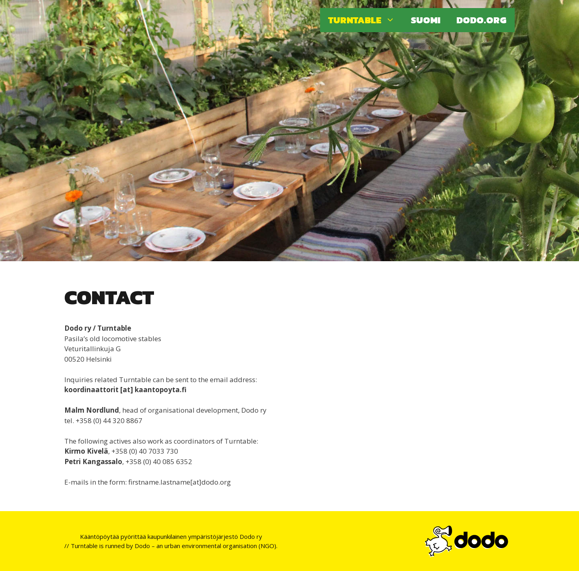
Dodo (142, 546)
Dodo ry (251, 536)
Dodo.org (481, 20)
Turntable (365, 20)
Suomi (425, 20)
